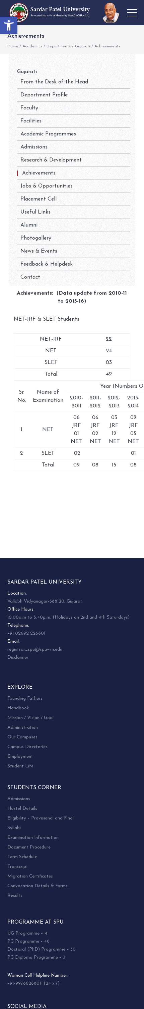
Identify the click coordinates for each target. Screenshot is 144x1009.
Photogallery (35, 238)
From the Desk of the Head (54, 82)
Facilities (31, 121)
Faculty (29, 108)
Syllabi (14, 828)
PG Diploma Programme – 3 (36, 957)
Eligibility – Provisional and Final (40, 818)
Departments (59, 46)
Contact (30, 277)
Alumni (29, 225)
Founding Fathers (25, 698)
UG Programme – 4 (27, 933)
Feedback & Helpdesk (46, 264)
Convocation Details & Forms (37, 886)
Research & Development (51, 160)
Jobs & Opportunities (46, 186)
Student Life (20, 766)
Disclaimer (17, 657)
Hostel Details (22, 808)
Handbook (18, 708)
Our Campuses (22, 737)
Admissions (34, 147)
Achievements (39, 173)
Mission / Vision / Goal (30, 718)
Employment (20, 756)
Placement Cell (38, 199)
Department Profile (44, 95)
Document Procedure (29, 847)
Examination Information (33, 837)
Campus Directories (27, 747)
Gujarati (82, 46)
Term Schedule (22, 857)
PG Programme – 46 (28, 941)
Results (14, 896)
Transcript (17, 867)
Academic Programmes (48, 134)
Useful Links (35, 212)
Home (12, 46)
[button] (8, 25)
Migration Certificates (30, 876)
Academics (32, 46)
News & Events (38, 251)
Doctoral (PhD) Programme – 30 (41, 949)
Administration (22, 727)
